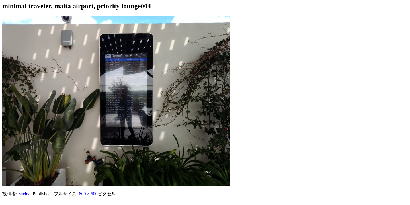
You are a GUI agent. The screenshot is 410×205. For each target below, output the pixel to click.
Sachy (23, 193)
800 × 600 (88, 193)
